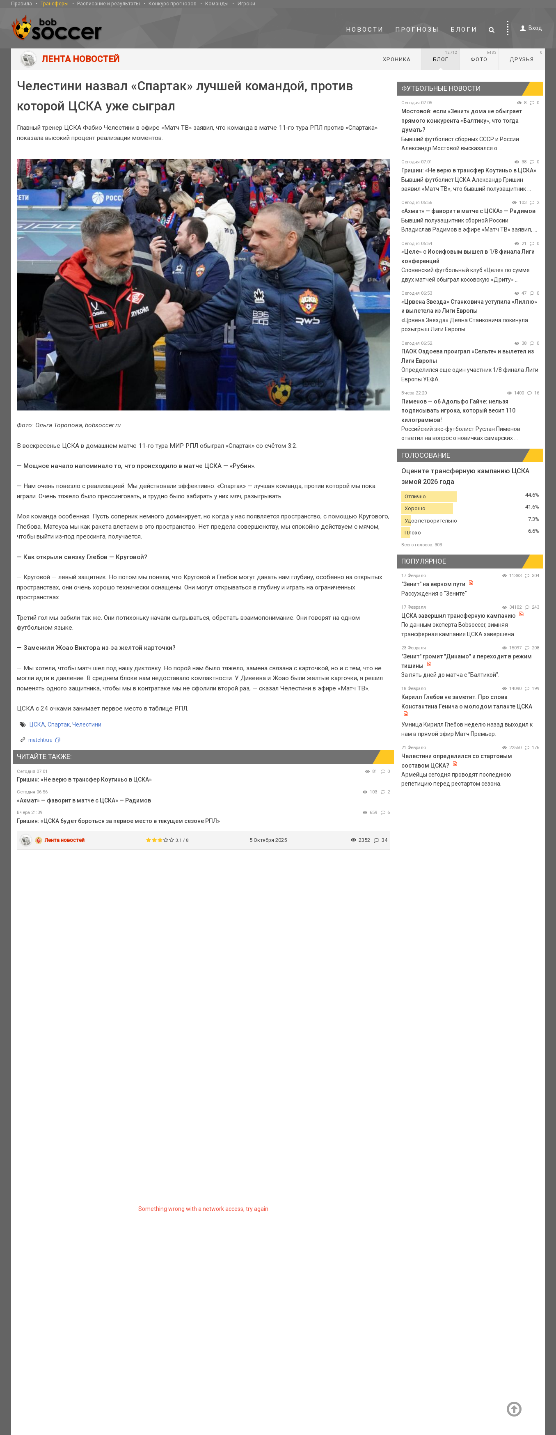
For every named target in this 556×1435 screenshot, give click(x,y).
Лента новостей (65, 840)
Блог (445, 56)
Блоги (464, 29)
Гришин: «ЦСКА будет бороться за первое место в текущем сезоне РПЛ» (118, 821)
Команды (217, 3)
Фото (484, 56)
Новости (365, 29)
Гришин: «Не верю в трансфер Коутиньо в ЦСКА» (84, 779)
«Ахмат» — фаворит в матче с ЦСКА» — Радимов (84, 800)
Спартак (59, 724)
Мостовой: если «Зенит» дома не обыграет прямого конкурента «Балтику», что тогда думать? (461, 120)
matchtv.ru (40, 740)
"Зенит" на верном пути (434, 584)
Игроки (246, 3)
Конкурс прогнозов (173, 3)
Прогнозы (417, 29)
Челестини (86, 724)
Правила (21, 3)
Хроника (397, 59)
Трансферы (55, 3)
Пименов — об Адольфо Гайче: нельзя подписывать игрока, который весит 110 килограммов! (458, 410)
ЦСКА (37, 724)
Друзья (526, 56)
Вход (529, 28)
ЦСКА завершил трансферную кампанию (458, 615)
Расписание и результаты (108, 3)
